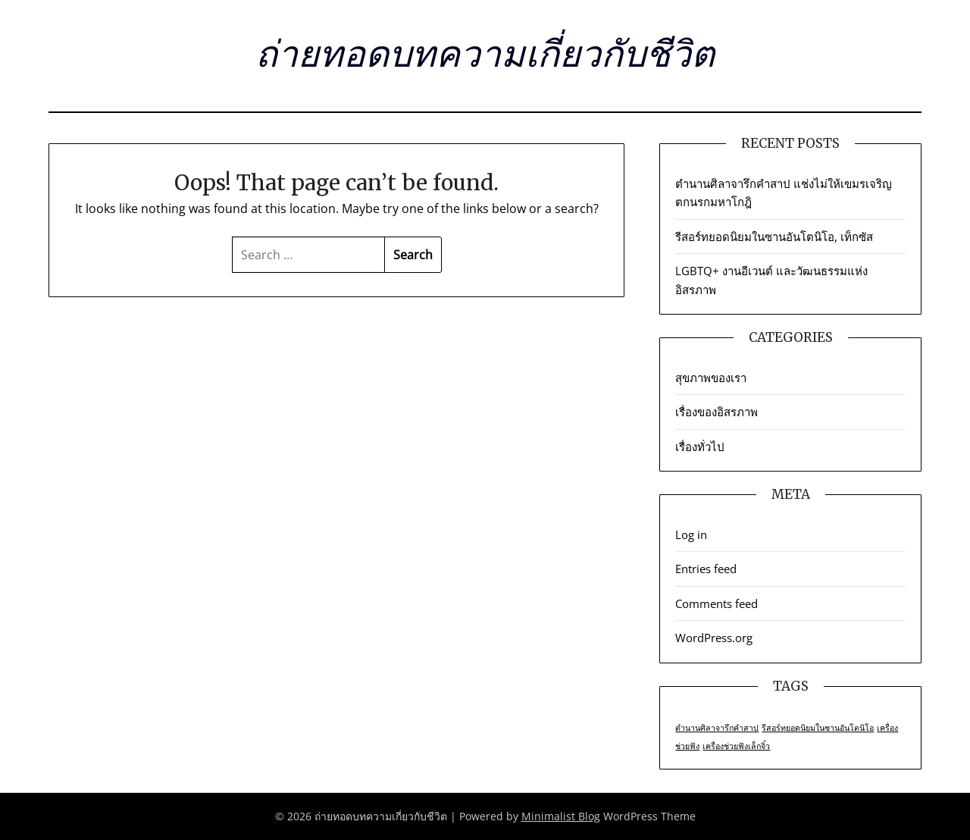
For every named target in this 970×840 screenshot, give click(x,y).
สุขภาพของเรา (710, 377)
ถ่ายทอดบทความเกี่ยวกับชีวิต (485, 54)
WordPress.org (714, 637)
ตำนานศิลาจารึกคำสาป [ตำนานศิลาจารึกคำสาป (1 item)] (717, 727)
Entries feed (706, 568)
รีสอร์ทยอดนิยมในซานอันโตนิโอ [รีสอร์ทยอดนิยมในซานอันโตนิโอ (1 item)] (818, 727)
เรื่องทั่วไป (699, 446)
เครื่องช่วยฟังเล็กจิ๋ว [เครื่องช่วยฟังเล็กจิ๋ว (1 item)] (736, 746)
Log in (691, 534)
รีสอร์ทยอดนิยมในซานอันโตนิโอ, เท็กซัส (774, 236)
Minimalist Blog (560, 816)
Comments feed (716, 603)
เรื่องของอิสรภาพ (716, 411)
